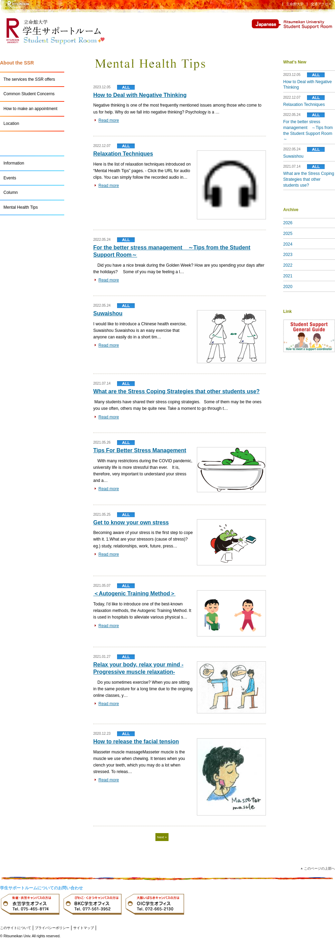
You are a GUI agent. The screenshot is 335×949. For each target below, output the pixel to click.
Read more (108, 120)
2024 (288, 244)
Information (13, 163)
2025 (288, 233)
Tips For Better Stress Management (139, 450)
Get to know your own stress (131, 522)
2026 (288, 222)
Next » (162, 837)
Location (11, 123)
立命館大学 (295, 4)
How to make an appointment (30, 108)
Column (10, 192)
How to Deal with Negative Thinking (139, 95)
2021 (288, 276)
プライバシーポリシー (52, 928)
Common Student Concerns (29, 93)
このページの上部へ (319, 868)
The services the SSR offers (29, 79)
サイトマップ (83, 928)
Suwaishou (107, 313)
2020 (288, 286)
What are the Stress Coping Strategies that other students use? (176, 391)
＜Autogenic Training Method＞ (134, 593)
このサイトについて (15, 928)
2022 (288, 265)
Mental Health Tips (20, 207)
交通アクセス (321, 4)
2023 (288, 254)
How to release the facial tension (136, 741)
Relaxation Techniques (123, 154)
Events (9, 178)
